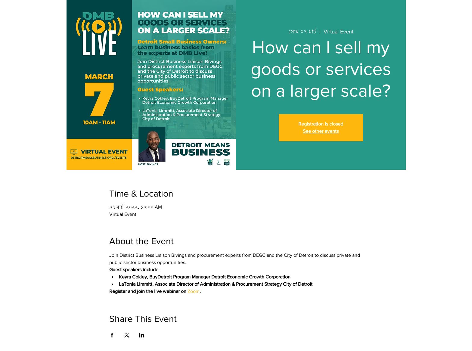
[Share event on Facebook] (112, 335)
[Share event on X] (127, 335)
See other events (321, 131)
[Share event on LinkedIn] (141, 335)
